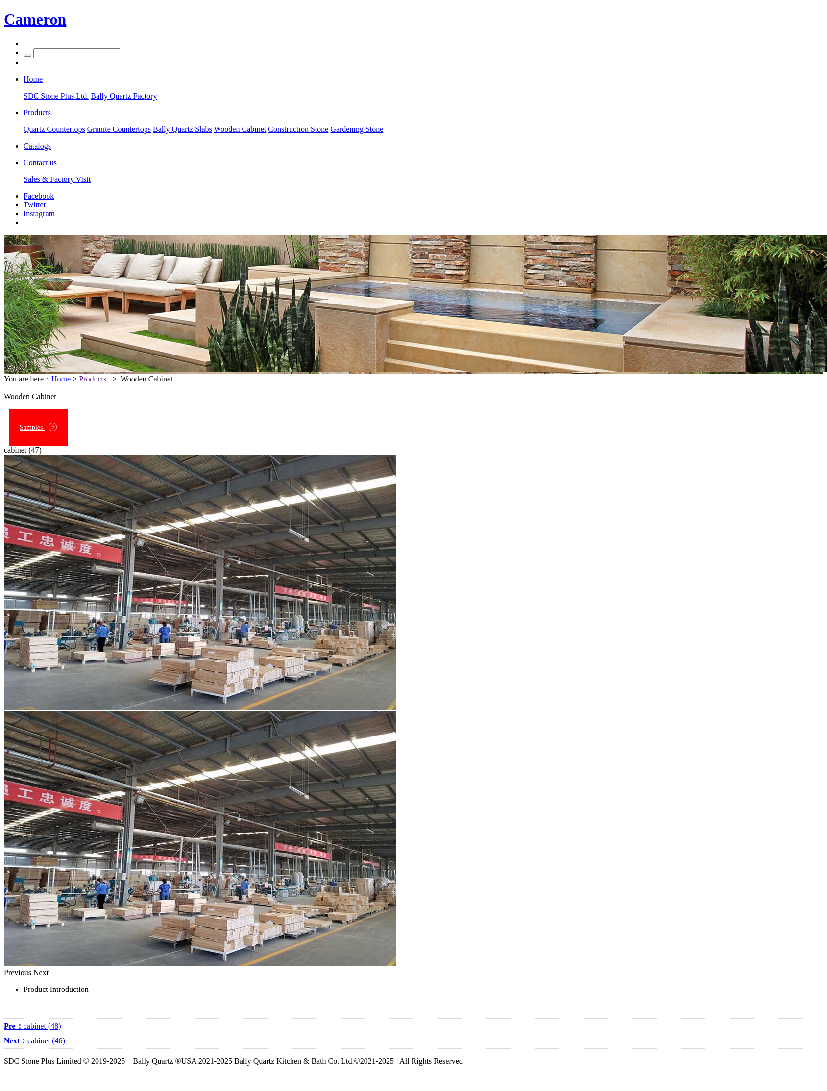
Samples (38, 427)
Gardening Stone (356, 129)
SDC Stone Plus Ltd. (56, 96)
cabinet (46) (34, 1041)
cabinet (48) (32, 1026)
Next (41, 972)
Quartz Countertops (54, 129)
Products (92, 379)
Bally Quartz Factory (124, 96)
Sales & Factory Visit (57, 179)
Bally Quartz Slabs (182, 129)
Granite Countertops (119, 129)
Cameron (35, 19)
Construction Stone (298, 129)
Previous (17, 972)
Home (61, 379)
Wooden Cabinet (240, 129)
